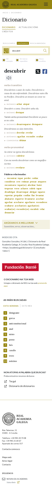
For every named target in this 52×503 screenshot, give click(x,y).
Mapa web (7, 457)
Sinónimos (23, 43)
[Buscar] (45, 51)
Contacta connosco (11, 449)
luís (11, 345)
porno (12, 339)
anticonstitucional (17, 323)
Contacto (6, 464)
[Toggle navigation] (46, 4)
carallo (12, 350)
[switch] (36, 223)
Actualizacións (28, 27)
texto (11, 355)
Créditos (7, 31)
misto (11, 334)
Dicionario (9, 27)
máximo (13, 361)
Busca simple (9, 43)
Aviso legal (7, 461)
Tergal (12, 381)
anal (11, 329)
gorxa (12, 318)
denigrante (14, 313)
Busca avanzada (37, 43)
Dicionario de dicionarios (22, 386)
